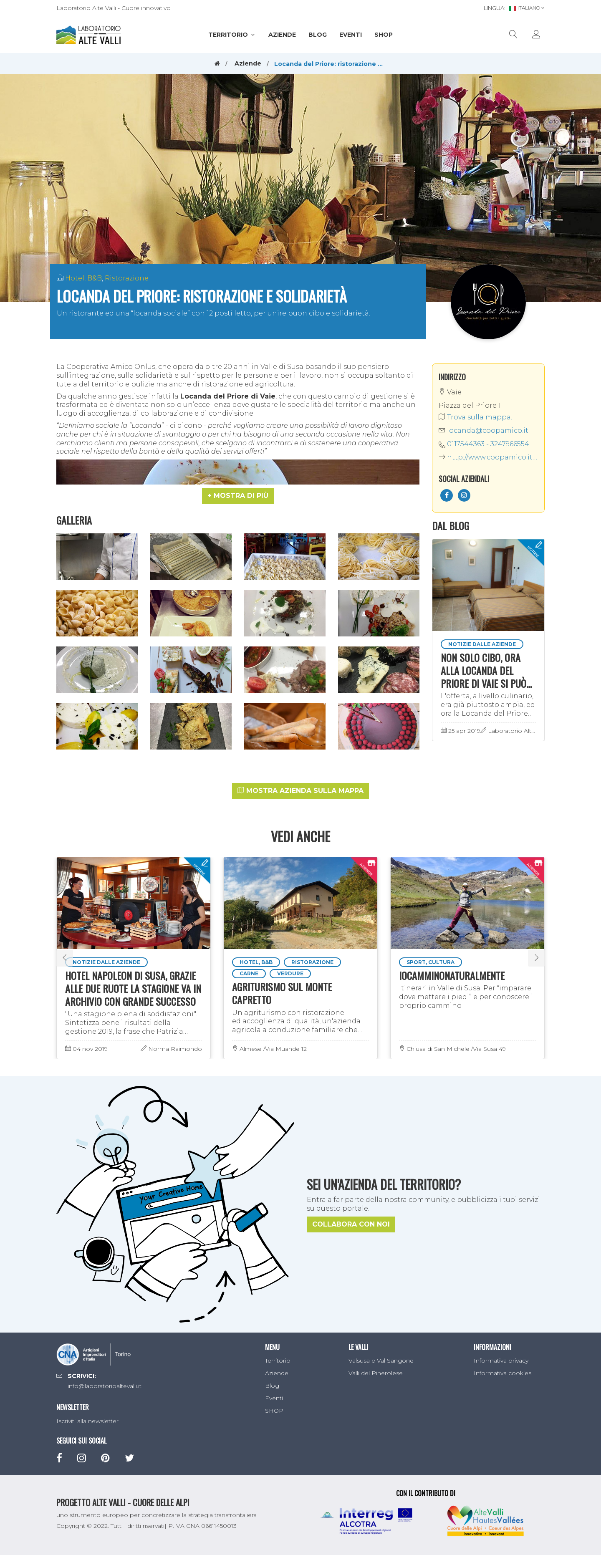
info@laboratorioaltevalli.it (104, 1386)
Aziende (282, 34)
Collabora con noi (351, 1224)
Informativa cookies (502, 1373)
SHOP (383, 34)
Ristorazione (127, 278)
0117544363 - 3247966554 (488, 444)
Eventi (350, 34)
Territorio (232, 34)
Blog (317, 34)
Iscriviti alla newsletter (87, 1421)
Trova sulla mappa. (475, 417)
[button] (238, 496)
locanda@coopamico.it (483, 430)
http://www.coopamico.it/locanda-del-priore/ (488, 457)
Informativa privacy (501, 1360)
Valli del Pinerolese (375, 1373)
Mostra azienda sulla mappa (300, 791)
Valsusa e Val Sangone (381, 1360)
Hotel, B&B (83, 278)
